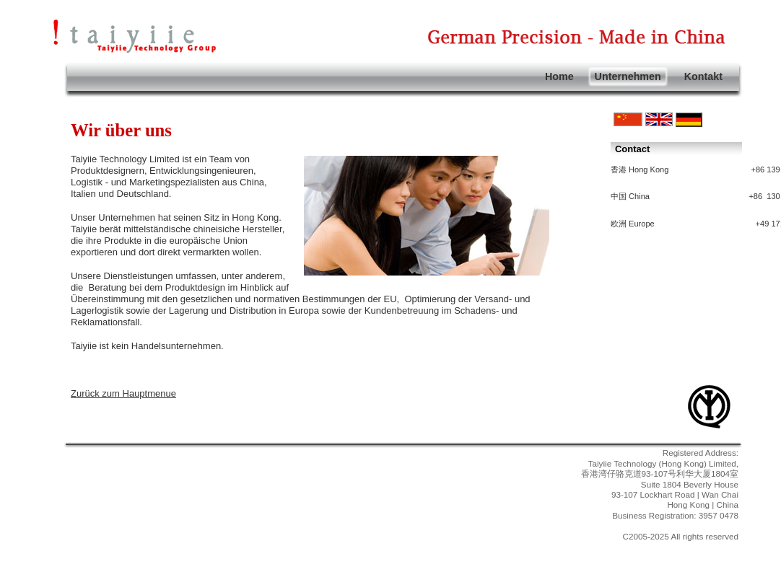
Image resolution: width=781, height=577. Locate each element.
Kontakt (703, 76)
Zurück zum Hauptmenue (123, 393)
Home (559, 76)
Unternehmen (628, 76)
